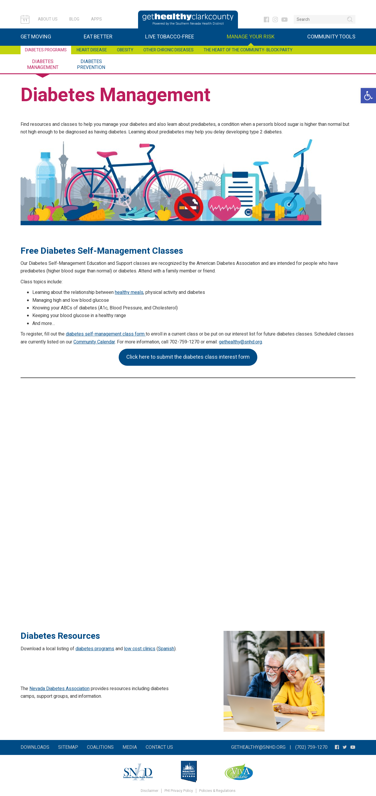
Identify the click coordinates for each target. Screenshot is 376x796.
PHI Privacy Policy (178, 791)
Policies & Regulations (217, 791)
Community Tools (331, 37)
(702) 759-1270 (311, 747)
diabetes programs (94, 648)
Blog (74, 19)
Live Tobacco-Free (169, 37)
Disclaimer (149, 791)
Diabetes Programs (46, 50)
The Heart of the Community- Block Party (248, 50)
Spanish (166, 648)
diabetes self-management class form (106, 334)
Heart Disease (92, 50)
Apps (96, 19)
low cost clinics (139, 648)
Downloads (35, 747)
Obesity (125, 50)
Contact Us (159, 747)
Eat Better (98, 37)
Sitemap (68, 747)
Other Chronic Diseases (168, 50)
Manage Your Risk (251, 37)
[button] (368, 95)
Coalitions (100, 747)
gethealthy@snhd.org (240, 342)
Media (129, 747)
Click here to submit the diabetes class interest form (188, 357)
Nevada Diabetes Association (59, 688)
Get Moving (36, 37)
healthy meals (129, 292)
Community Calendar (94, 342)
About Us (48, 19)
